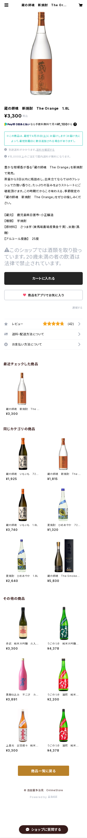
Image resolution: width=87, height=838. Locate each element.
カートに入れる (43, 278)
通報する (77, 307)
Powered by (43, 797)
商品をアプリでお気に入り (43, 295)
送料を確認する (45, 149)
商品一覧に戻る (43, 771)
